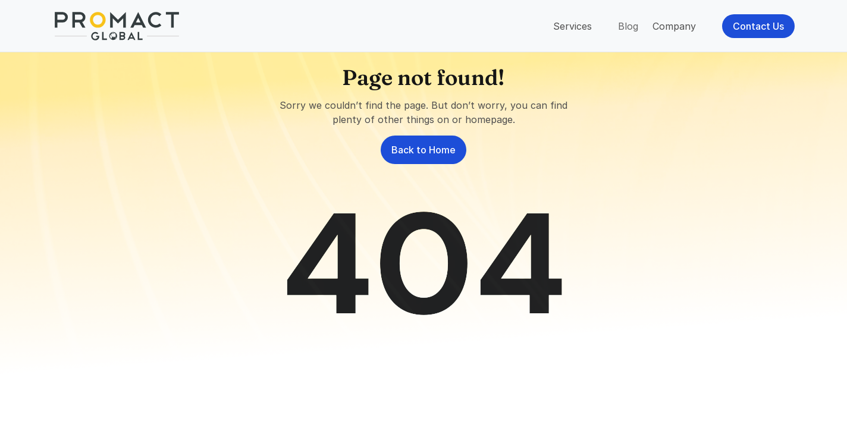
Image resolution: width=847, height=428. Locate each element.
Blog (628, 26)
